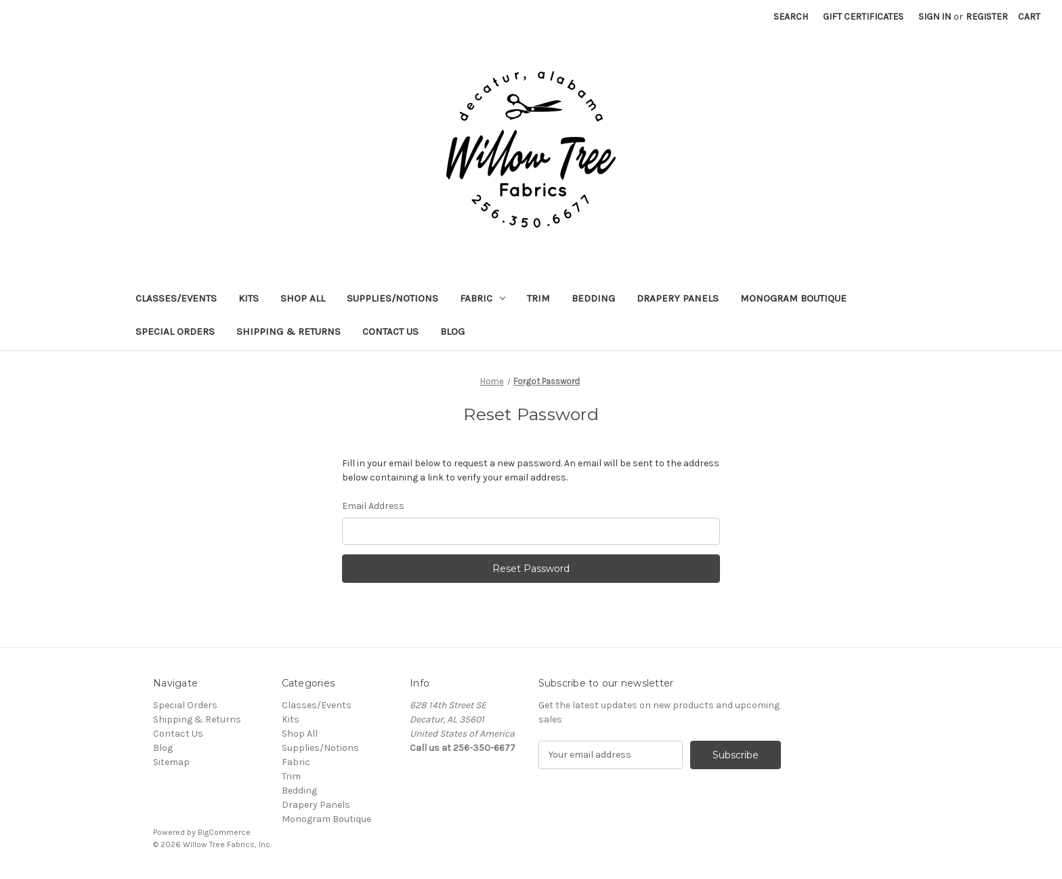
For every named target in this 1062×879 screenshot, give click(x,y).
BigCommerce (224, 832)
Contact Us (390, 331)
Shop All (302, 298)
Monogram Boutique (793, 298)
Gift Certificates (863, 16)
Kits (248, 298)
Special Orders (175, 331)
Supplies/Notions (392, 298)
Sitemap (171, 762)
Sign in (934, 16)
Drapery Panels (678, 298)
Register (987, 16)
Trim (538, 298)
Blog (452, 331)
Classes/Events (176, 298)
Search (790, 16)
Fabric (482, 298)
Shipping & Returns (288, 331)
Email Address (373, 506)
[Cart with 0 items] (1029, 16)
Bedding (593, 298)
